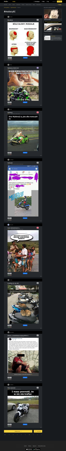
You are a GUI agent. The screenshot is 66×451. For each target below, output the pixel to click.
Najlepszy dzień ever (13, 68)
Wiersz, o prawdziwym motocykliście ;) (18, 335)
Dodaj (14, 1)
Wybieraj (10, 112)
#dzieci (15, 229)
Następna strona (18, 431)
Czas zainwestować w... (14, 228)
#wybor (19, 113)
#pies (11, 113)
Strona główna (6, 7)
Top (48, 1)
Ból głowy (10, 20)
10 (4, 434)
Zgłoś (41, 60)
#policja (20, 229)
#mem (12, 21)
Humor (10, 4)
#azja (22, 229)
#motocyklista (18, 336)
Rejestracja (59, 1)
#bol (16, 21)
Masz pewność (11, 388)
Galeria (13, 4)
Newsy (34, 4)
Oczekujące (37, 1)
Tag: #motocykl (13, 7)
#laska (17, 113)
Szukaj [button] (60, 4)
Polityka (23, 4)
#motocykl (14, 21)
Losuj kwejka (38, 431)
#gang (18, 284)
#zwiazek (12, 69)
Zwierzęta (5, 4)
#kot (11, 284)
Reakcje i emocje (28, 4)
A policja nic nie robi (13, 283)
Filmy (43, 1)
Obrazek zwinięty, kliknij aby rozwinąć (22, 374)
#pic (20, 284)
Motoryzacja (38, 4)
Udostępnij (25, 57)
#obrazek (12, 229)
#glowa (19, 21)
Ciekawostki (18, 4)
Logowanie (54, 1)
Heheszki (10, 163)
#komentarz (22, 336)
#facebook (11, 336)
